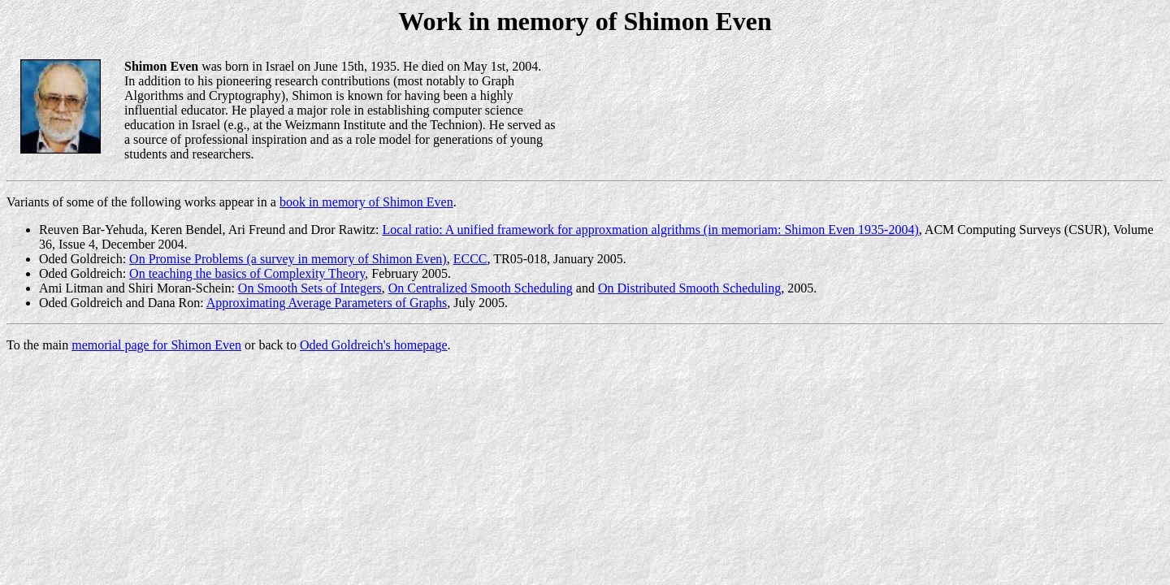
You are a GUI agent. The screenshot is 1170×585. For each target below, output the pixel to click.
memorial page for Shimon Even (156, 345)
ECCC (470, 259)
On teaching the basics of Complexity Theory (247, 273)
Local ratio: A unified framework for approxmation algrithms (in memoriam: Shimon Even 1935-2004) (650, 229)
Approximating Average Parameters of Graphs (327, 303)
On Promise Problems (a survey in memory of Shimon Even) (288, 259)
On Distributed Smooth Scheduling (689, 288)
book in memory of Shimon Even (366, 202)
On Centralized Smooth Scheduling (480, 288)
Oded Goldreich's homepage (374, 345)
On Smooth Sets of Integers (310, 288)
